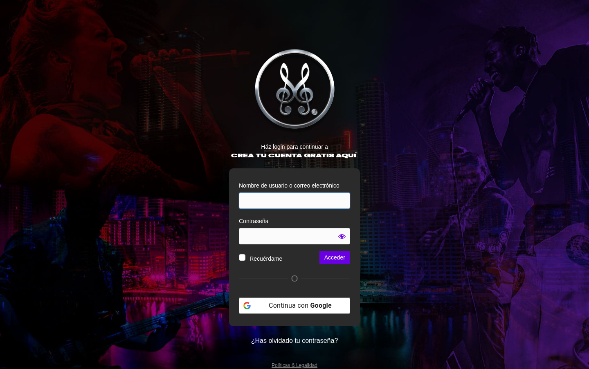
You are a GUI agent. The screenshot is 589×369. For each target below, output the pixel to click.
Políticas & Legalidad (294, 365)
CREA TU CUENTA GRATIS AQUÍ (293, 156)
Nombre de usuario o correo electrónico (289, 185)
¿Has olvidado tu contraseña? (294, 340)
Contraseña (253, 221)
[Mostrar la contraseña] (342, 236)
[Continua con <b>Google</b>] (294, 305)
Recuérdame (266, 258)
